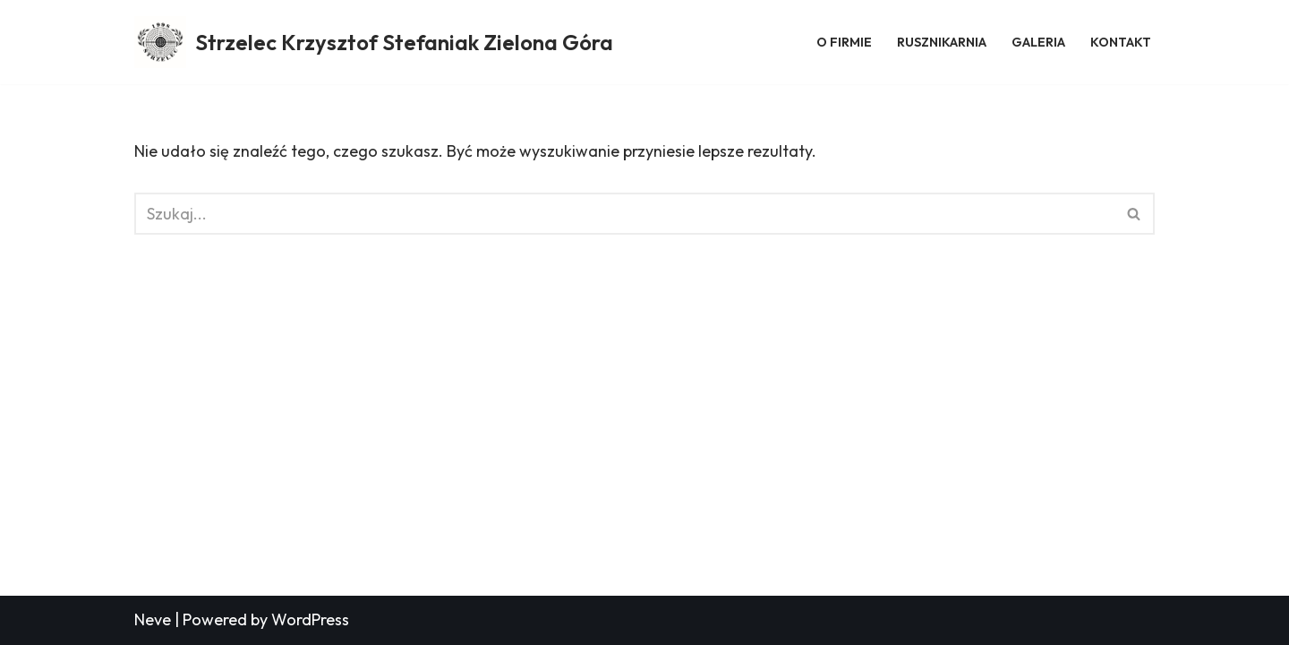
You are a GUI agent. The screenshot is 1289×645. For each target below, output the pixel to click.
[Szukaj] (624, 214)
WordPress (310, 619)
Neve (152, 619)
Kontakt (1120, 42)
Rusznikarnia (941, 42)
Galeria (1038, 42)
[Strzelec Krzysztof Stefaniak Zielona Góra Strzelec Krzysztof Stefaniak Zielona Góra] (373, 42)
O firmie (844, 42)
